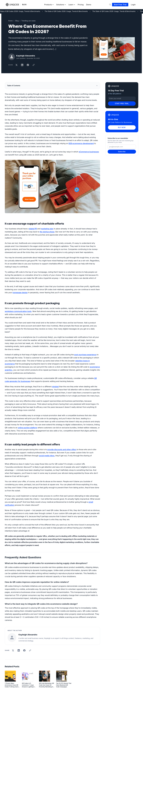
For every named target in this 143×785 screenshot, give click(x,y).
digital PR (33, 229)
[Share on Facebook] (28, 65)
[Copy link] (33, 65)
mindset (55, 386)
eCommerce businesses (89, 152)
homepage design (20, 292)
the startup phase (47, 232)
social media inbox (47, 456)
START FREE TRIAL (122, 103)
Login (133, 4)
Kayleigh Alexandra (25, 56)
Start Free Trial (120, 4)
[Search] (110, 4)
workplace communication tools (18, 311)
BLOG (24, 4)
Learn (71, 4)
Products (49, 4)
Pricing (81, 4)
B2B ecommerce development (81, 143)
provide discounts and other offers (61, 449)
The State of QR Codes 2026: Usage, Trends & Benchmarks (67, 11)
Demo (88, 4)
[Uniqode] (12, 4)
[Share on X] (16, 65)
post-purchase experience (85, 355)
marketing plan (47, 229)
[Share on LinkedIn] (22, 65)
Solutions (61, 4)
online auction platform (27, 428)
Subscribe (122, 151)
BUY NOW (121, 127)
